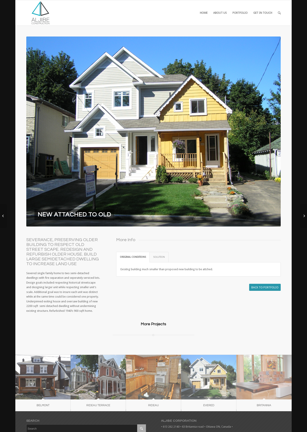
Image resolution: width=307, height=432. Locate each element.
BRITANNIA (255, 405)
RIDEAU (149, 405)
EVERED (202, 405)
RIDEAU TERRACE (96, 405)
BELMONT (43, 405)
